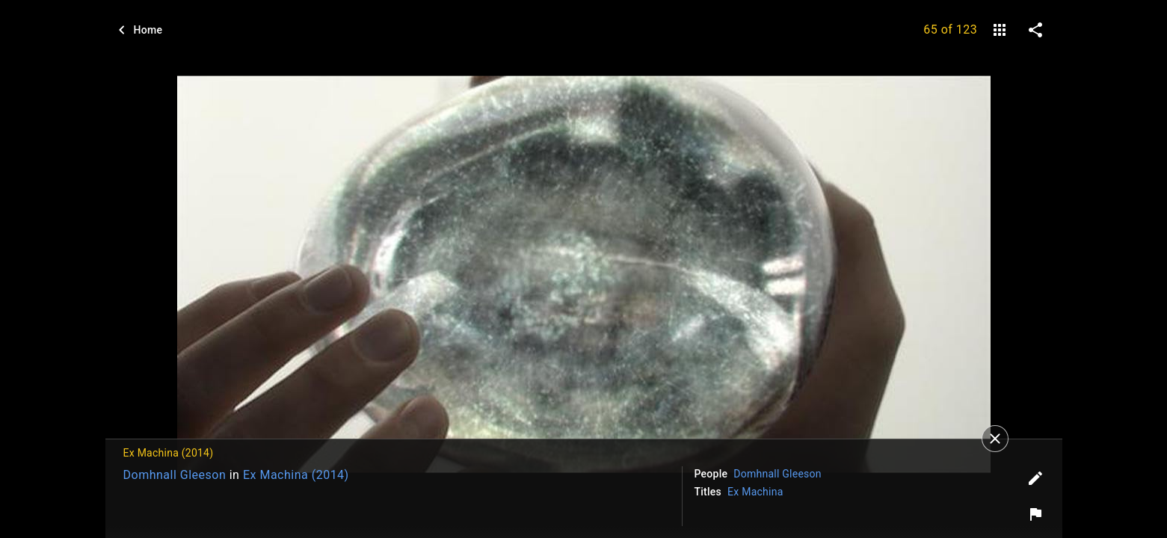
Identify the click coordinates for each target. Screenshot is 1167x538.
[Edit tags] (1035, 478)
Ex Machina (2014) (296, 475)
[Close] (995, 438)
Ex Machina (755, 492)
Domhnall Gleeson (175, 475)
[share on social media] (1035, 30)
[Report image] (1035, 514)
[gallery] (999, 30)
